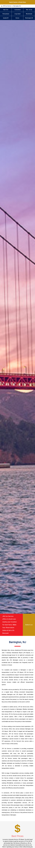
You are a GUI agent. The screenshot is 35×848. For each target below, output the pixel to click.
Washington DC (29, 18)
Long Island (17, 14)
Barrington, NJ (17, 6)
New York (5, 9)
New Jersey (29, 9)
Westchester (29, 14)
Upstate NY (6, 18)
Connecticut (17, 9)
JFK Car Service (7, 6)
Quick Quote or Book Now (17, 2)
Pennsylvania (6, 14)
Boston (17, 18)
